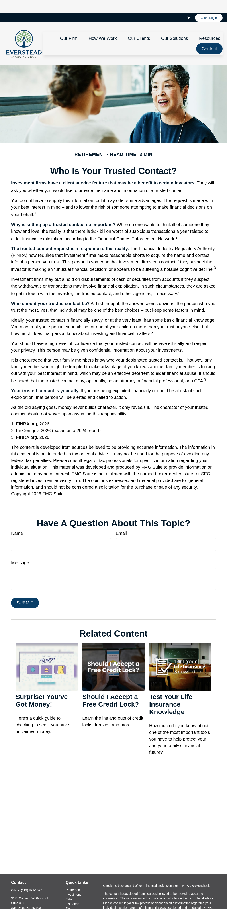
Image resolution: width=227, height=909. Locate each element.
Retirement (73, 876)
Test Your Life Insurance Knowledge (170, 691)
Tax (68, 895)
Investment (73, 881)
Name (17, 519)
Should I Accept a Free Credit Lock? (110, 687)
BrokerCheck (201, 872)
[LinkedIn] (189, 4)
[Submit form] (25, 589)
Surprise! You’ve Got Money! (42, 687)
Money (70, 900)
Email (121, 519)
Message (20, 549)
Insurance (72, 890)
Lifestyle (71, 904)
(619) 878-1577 (31, 877)
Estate (70, 886)
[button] (69, 25)
